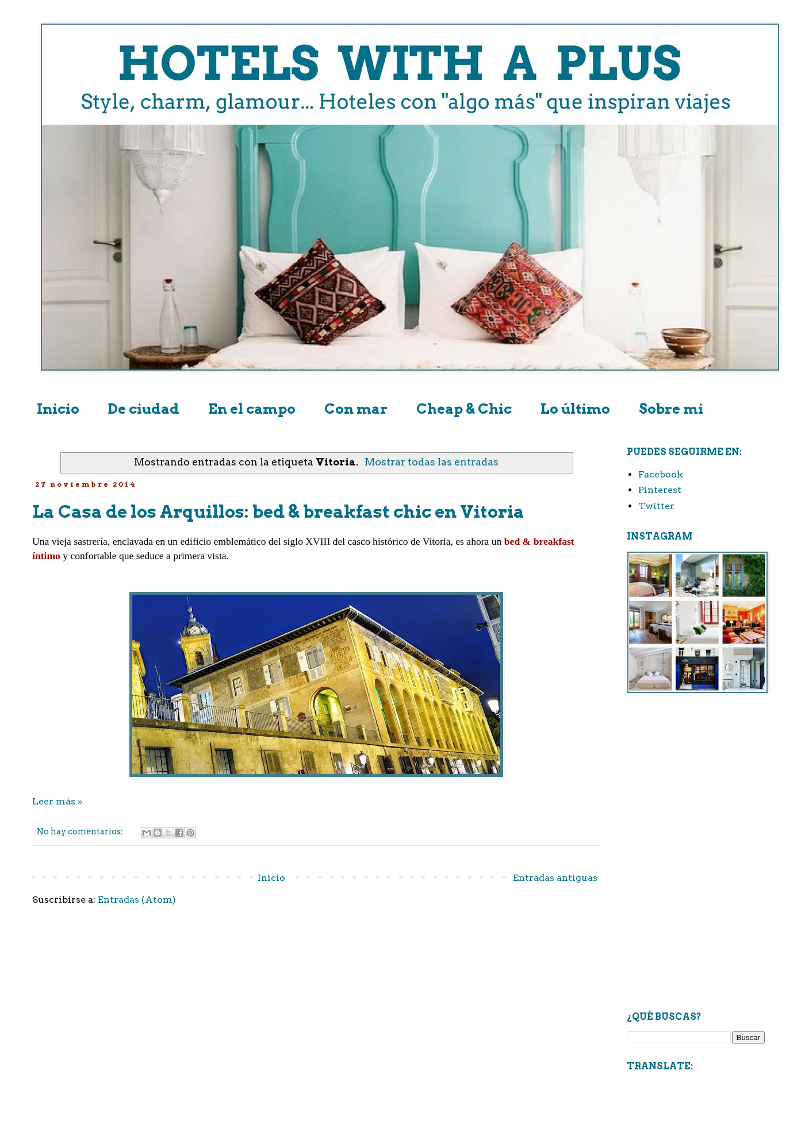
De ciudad (143, 409)
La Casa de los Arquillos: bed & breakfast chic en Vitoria (278, 511)
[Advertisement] (696, 771)
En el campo (252, 409)
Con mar (356, 409)
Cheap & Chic (464, 409)
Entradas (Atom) (137, 899)
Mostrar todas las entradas (432, 462)
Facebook (660, 474)
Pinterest (659, 489)
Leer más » (57, 801)
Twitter (656, 505)
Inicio (58, 409)
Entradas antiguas (555, 877)
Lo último (575, 409)
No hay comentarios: (81, 831)
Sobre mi (671, 409)
